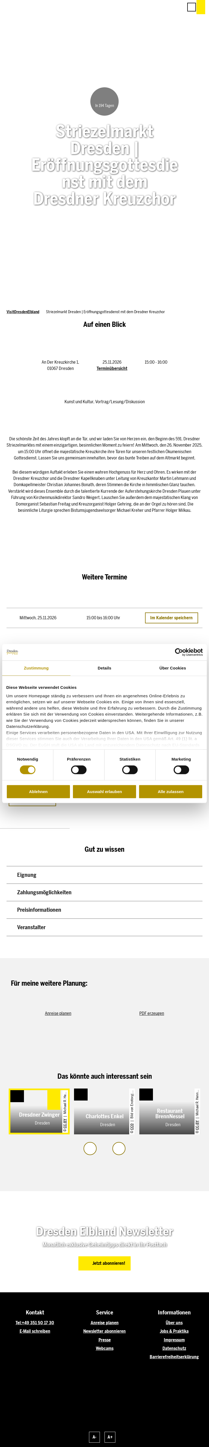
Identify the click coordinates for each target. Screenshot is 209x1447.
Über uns (174, 1322)
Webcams (104, 1348)
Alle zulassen (171, 791)
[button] (155, 7)
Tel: (19, 1322)
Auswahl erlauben (104, 791)
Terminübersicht (112, 368)
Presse (105, 1340)
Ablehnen (38, 791)
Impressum (174, 1340)
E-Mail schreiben (35, 1331)
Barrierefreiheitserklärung (174, 1356)
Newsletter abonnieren (104, 1331)
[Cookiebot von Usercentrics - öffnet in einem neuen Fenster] (179, 652)
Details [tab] (104, 668)
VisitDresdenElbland (23, 312)
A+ (110, 1437)
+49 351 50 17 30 (38, 1322)
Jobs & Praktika (174, 1331)
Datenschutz (174, 1348)
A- (94, 1437)
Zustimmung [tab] (36, 668)
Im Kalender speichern (171, 617)
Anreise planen (105, 1322)
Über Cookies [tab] (172, 668)
